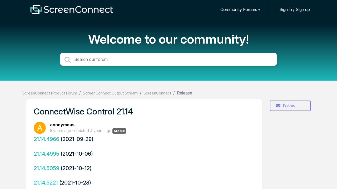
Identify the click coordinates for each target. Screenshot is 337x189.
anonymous (62, 124)
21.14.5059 (46, 168)
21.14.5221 (46, 182)
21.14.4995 (46, 153)
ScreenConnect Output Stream (110, 93)
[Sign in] (290, 9)
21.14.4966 (46, 139)
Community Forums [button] (238, 9)
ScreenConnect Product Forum (49, 93)
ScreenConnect (157, 93)
